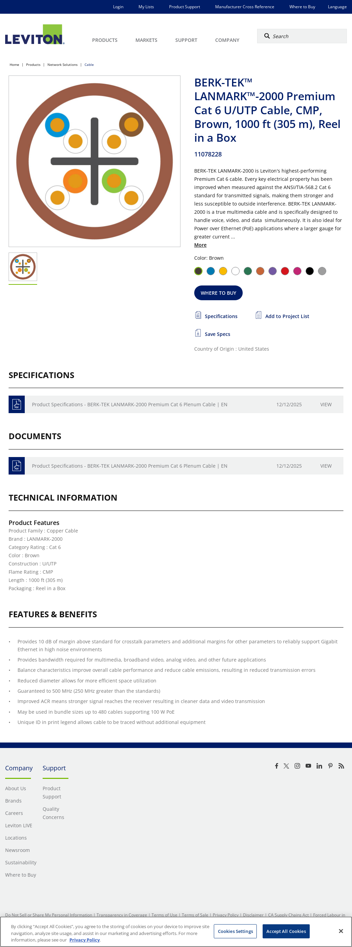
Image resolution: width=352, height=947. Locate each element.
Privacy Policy (226, 915)
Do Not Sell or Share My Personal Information (48, 915)
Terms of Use (164, 915)
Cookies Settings (235, 931)
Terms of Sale (195, 915)
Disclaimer (253, 915)
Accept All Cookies (286, 931)
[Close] (341, 930)
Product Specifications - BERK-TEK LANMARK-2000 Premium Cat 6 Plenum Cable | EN (130, 404)
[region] (176, 931)
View (326, 404)
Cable (89, 64)
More (200, 245)
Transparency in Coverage (122, 915)
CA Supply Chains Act (288, 915)
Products (33, 64)
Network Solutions (62, 64)
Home (14, 64)
